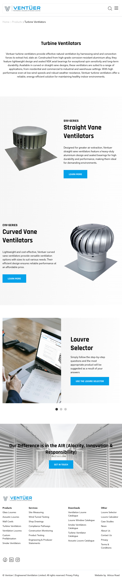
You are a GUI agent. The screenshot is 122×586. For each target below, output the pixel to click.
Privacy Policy (72, 575)
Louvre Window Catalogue (81, 520)
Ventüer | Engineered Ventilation (21, 575)
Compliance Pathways (39, 526)
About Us (105, 531)
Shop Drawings (36, 522)
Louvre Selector (109, 512)
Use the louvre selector (90, 381)
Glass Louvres (9, 512)
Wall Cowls (8, 522)
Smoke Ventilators (12, 543)
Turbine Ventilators (35, 22)
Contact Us (106, 535)
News (104, 526)
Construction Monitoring (41, 531)
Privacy (104, 540)
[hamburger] (116, 8)
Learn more (75, 174)
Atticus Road (113, 575)
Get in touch (61, 464)
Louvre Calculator (109, 517)
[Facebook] (5, 559)
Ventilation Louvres (12, 531)
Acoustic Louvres (11, 517)
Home (6, 22)
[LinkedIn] (11, 559)
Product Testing (36, 535)
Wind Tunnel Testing (39, 517)
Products (17, 22)
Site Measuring (36, 512)
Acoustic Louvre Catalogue (81, 541)
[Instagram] (17, 559)
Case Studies (107, 522)
